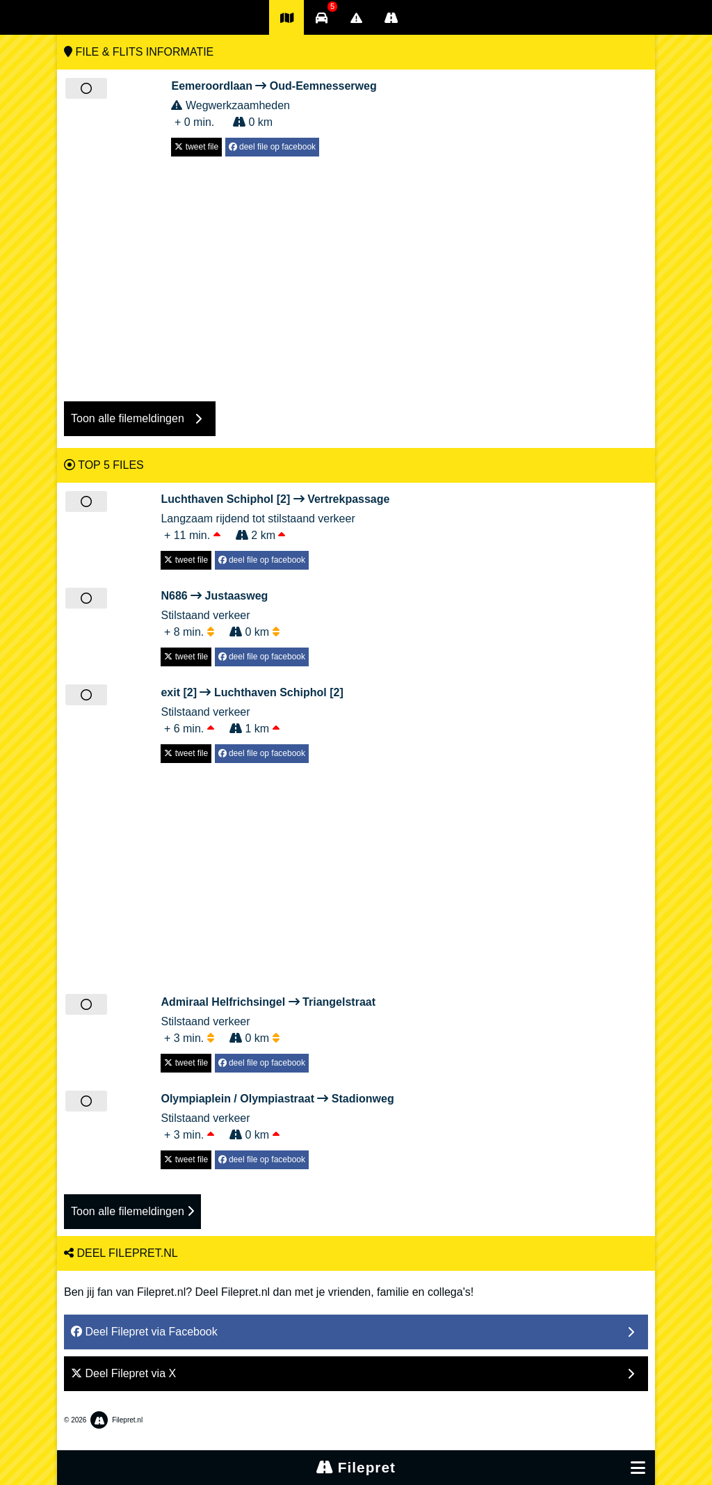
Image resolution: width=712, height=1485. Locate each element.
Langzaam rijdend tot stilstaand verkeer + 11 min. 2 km (275, 516)
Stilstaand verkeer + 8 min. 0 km (235, 613)
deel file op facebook (272, 147)
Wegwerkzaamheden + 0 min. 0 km (273, 103)
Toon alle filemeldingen (132, 1211)
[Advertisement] (356, 272)
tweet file (196, 147)
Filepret (356, 1467)
